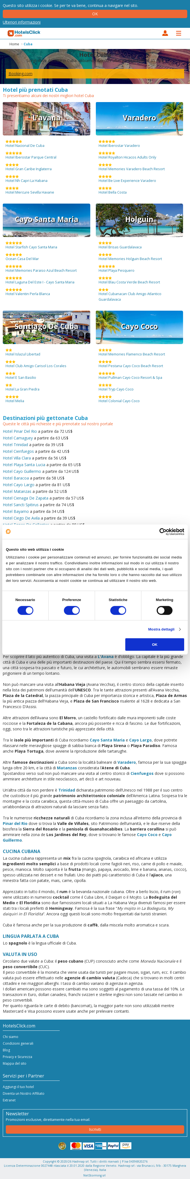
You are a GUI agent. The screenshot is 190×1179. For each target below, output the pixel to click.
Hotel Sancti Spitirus (21, 504)
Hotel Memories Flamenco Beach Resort (132, 352)
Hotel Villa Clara (17, 458)
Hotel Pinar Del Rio (20, 431)
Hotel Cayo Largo (18, 484)
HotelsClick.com (24, 33)
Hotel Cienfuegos (18, 451)
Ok (95, 13)
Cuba (28, 44)
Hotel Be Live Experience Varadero (127, 179)
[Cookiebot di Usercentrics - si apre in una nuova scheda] (160, 531)
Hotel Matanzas (17, 491)
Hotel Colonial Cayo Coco (119, 399)
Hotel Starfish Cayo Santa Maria (31, 245)
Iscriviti (95, 1129)
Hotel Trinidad (15, 444)
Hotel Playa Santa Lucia (24, 464)
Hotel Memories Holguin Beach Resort (130, 257)
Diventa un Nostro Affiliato (23, 1093)
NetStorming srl (94, 1175)
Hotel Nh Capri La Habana (27, 179)
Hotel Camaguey (18, 438)
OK (155, 644)
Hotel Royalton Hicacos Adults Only (127, 155)
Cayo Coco (139, 326)
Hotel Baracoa (16, 478)
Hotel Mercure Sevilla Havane (30, 190)
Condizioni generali (18, 1043)
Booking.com (20, 73)
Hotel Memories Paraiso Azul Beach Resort (41, 269)
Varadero (139, 118)
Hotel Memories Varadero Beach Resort (132, 167)
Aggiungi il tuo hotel (18, 1086)
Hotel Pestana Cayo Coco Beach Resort (131, 364)
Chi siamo (10, 1036)
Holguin (139, 219)
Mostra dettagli (161, 629)
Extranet (9, 1100)
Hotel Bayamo (16, 511)
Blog (6, 1050)
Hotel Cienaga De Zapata (25, 498)
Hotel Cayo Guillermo (22, 471)
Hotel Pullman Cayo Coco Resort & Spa (130, 376)
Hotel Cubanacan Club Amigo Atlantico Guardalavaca (130, 295)
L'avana (46, 118)
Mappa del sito (14, 1063)
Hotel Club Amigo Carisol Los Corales (36, 364)
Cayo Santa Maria (46, 219)
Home (14, 44)
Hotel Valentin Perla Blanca (28, 292)
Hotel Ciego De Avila (21, 518)
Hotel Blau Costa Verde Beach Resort (129, 280)
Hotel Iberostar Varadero (119, 144)
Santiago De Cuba (46, 326)
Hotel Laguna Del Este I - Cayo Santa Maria (40, 280)
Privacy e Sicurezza (17, 1056)
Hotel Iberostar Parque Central (31, 155)
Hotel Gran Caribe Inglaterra (29, 167)
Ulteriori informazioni (22, 22)
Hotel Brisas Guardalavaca (120, 245)
